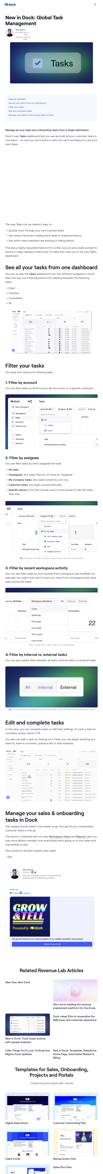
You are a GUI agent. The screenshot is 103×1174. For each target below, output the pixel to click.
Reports (81, 836)
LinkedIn (25, 893)
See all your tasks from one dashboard (27, 103)
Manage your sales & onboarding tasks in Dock (31, 115)
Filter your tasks (16, 107)
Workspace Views (59, 836)
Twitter (14, 893)
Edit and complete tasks (20, 111)
